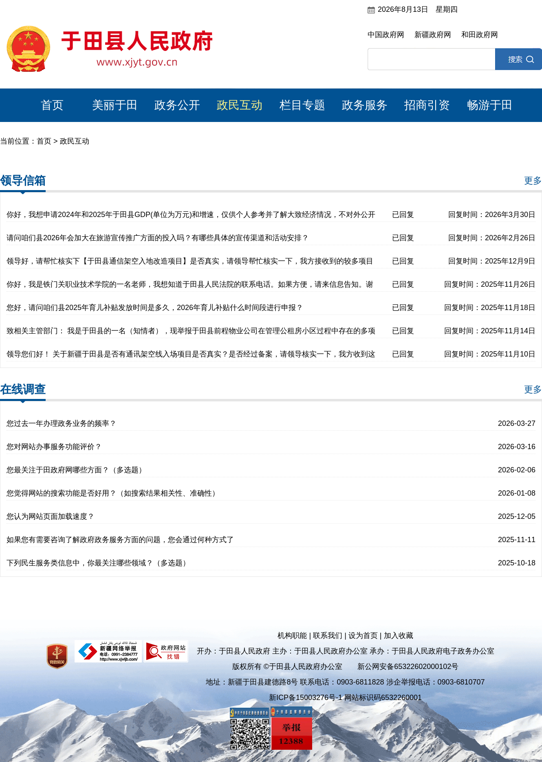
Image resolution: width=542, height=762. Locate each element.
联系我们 (327, 635)
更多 (533, 180)
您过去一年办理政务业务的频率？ (62, 423)
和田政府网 (479, 35)
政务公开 (177, 105)
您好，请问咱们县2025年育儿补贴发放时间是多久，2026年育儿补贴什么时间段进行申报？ (155, 307)
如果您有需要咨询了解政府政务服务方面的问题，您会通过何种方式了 (120, 540)
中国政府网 (386, 35)
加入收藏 (398, 635)
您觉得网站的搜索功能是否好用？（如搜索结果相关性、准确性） (113, 493)
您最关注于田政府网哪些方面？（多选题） (76, 470)
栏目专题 (302, 105)
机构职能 (292, 635)
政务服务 (365, 105)
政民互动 (239, 105)
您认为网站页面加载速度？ (51, 516)
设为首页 (363, 635)
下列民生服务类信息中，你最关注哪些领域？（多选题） (98, 563)
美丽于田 (115, 105)
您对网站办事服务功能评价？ (54, 447)
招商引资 (427, 105)
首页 (52, 105)
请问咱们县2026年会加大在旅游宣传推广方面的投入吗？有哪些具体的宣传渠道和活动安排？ (158, 238)
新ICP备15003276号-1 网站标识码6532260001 (345, 697)
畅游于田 (490, 105)
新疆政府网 (432, 35)
